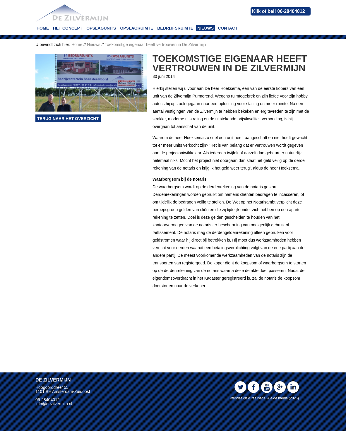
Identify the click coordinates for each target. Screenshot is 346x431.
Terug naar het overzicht (68, 177)
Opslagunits (101, 28)
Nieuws (205, 28)
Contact (227, 28)
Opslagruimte (136, 28)
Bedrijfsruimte (175, 28)
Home (43, 28)
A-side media (277, 398)
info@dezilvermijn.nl (53, 403)
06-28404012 (47, 399)
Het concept (67, 28)
